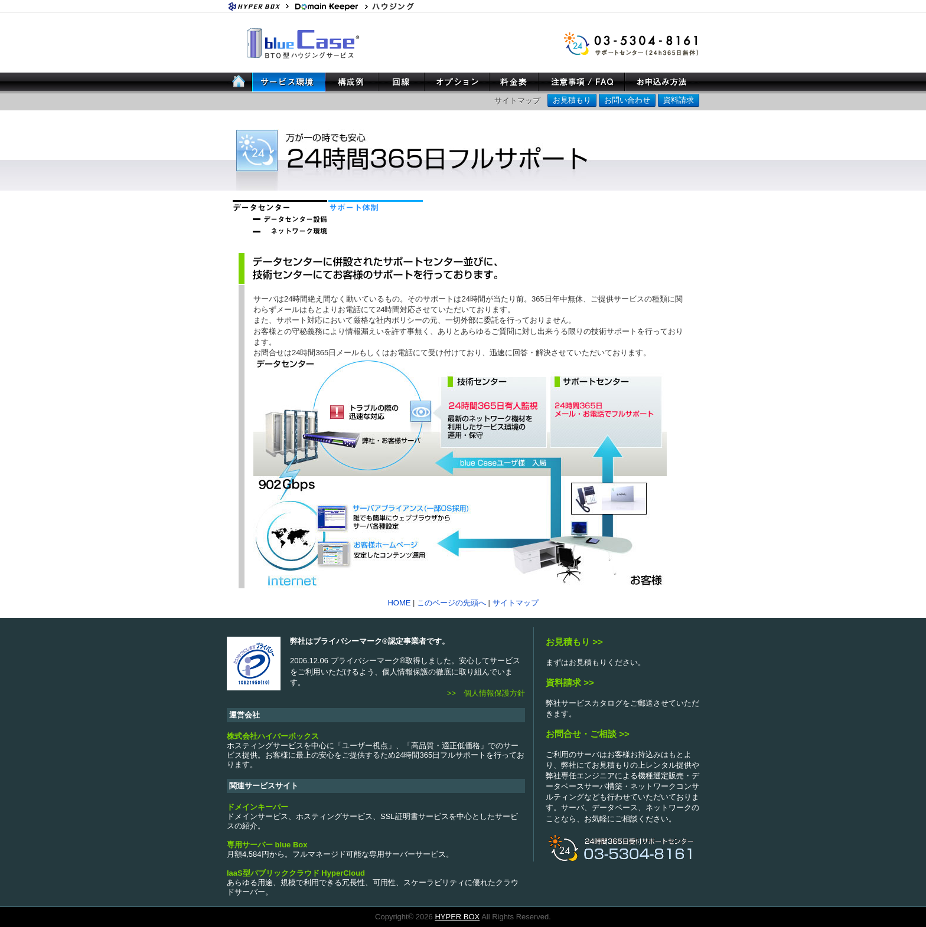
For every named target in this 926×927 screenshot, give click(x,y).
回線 (402, 82)
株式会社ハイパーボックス (273, 736)
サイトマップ (517, 100)
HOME (239, 82)
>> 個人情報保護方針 (486, 693)
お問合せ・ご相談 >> (588, 734)
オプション (457, 82)
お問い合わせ (627, 100)
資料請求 (678, 100)
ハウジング (404, 6)
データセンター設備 (280, 218)
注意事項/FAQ (582, 82)
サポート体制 (375, 206)
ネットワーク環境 (280, 229)
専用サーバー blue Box (267, 844)
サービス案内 (288, 82)
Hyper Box (259, 6)
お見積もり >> (574, 642)
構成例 (352, 82)
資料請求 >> (570, 682)
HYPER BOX (457, 916)
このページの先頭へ (451, 602)
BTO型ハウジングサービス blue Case (305, 42)
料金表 (514, 82)
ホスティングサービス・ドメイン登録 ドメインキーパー (330, 6)
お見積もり (572, 100)
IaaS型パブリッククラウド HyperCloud (296, 873)
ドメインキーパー (257, 806)
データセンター (280, 206)
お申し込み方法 (662, 82)
